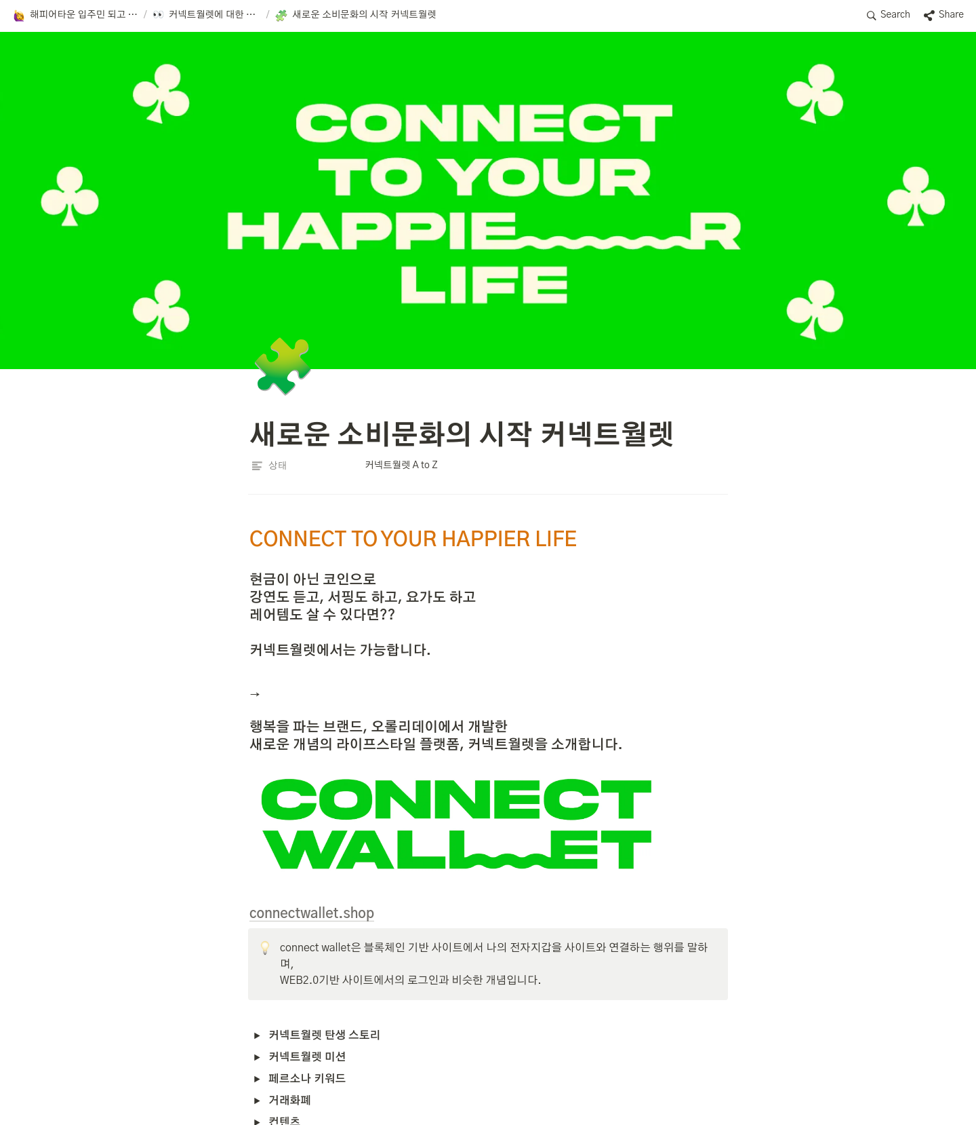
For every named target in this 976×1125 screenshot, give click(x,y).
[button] (75, 15)
